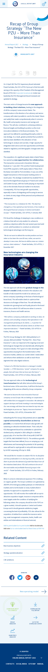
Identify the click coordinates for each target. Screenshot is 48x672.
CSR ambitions (24, 560)
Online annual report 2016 (24, 658)
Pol (43, 528)
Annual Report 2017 (11, 44)
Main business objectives (24, 545)
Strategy (25, 44)
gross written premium (25, 485)
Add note (7, 528)
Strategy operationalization (24, 552)
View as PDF (37, 528)
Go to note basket (16, 528)
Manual (40, 664)
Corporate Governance (24, 93)
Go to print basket (23, 526)
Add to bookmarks (36, 526)
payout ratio (8, 435)
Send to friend (28, 528)
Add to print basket (10, 526)
